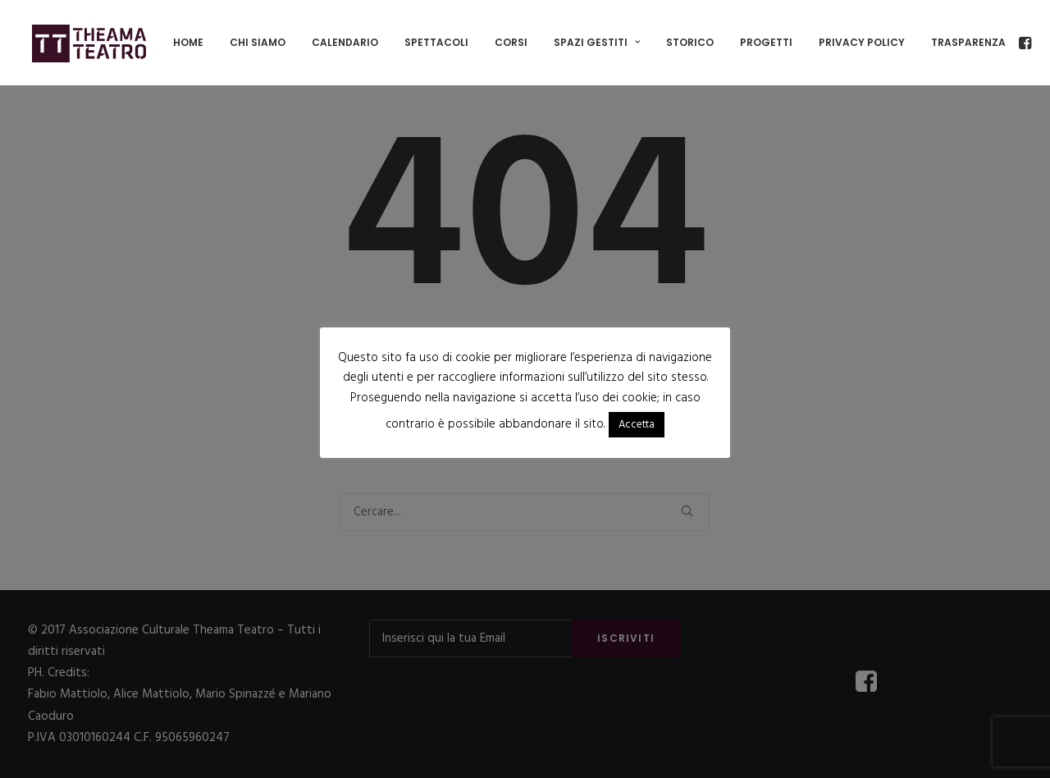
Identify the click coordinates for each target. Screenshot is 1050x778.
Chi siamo (257, 42)
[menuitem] (188, 42)
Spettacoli (436, 42)
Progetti (766, 42)
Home (188, 42)
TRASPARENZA (968, 42)
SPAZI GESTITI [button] (597, 42)
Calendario (345, 42)
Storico (690, 42)
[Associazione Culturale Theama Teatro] (89, 42)
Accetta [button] (637, 424)
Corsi (511, 42)
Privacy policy (862, 42)
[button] (1023, 42)
